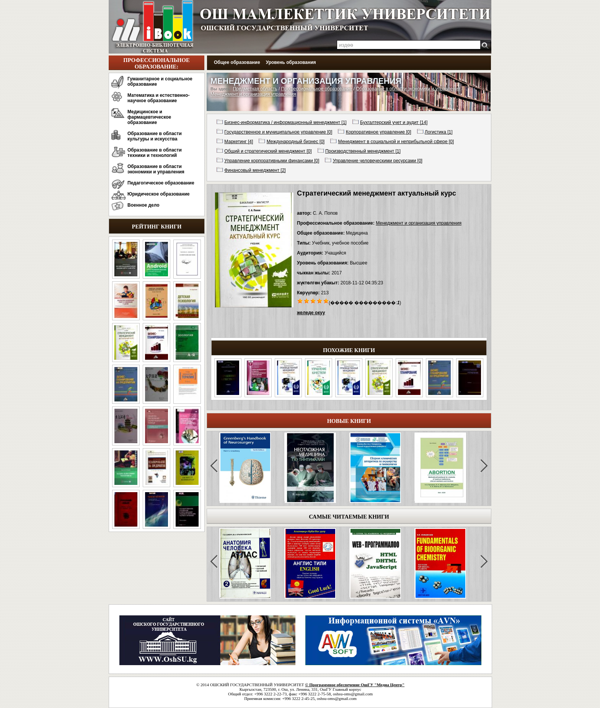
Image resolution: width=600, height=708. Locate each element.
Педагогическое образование (160, 183)
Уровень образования (291, 62)
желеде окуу (311, 312)
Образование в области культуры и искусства (154, 136)
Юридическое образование (158, 194)
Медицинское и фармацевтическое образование (149, 117)
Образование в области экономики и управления (155, 169)
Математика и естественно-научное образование (158, 98)
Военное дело (143, 205)
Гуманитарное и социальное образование (159, 81)
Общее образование (237, 62)
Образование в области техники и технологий (154, 152)
